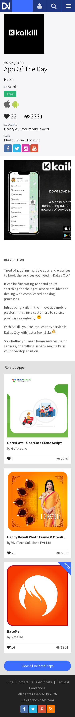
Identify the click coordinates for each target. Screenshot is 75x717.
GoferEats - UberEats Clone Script (34, 442)
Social (44, 129)
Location (33, 140)
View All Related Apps (38, 666)
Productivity (28, 129)
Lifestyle (10, 129)
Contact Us (24, 682)
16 (11, 647)
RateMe (13, 631)
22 (10, 114)
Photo (8, 140)
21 (11, 553)
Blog (9, 682)
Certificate (44, 682)
